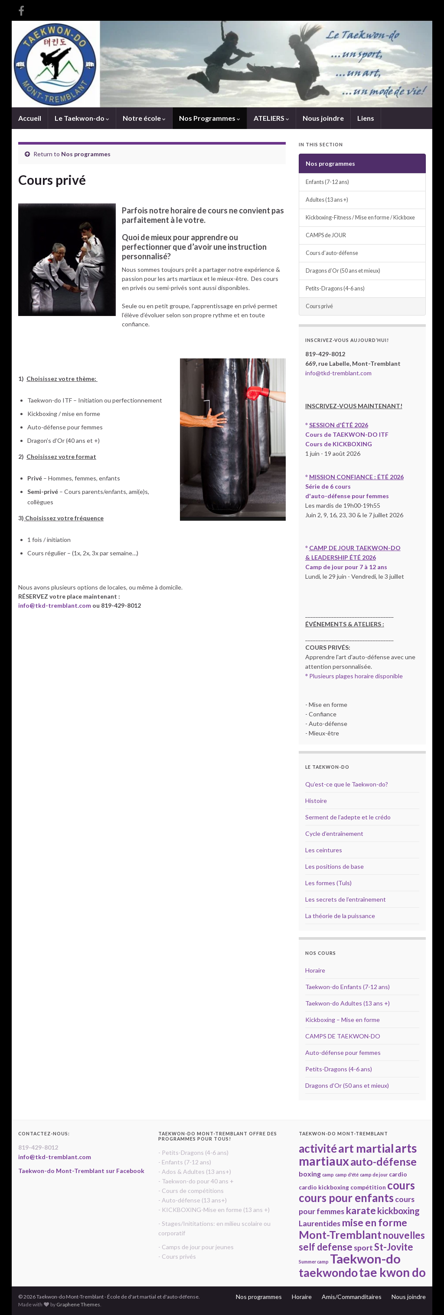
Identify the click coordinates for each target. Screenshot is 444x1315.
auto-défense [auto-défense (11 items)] (383, 1161)
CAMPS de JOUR (326, 235)
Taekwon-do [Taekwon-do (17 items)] (365, 1258)
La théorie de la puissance (340, 915)
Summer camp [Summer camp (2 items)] (314, 1261)
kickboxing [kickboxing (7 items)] (398, 1210)
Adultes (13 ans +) (327, 200)
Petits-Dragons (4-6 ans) (335, 288)
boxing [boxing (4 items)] (310, 1174)
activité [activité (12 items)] (318, 1148)
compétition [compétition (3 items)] (368, 1187)
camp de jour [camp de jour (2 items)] (374, 1174)
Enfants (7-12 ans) (327, 182)
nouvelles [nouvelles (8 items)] (404, 1235)
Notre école (144, 118)
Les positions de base (334, 866)
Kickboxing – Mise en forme (342, 1019)
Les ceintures (323, 850)
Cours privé (319, 306)
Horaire (315, 970)
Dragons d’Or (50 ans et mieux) (343, 271)
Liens (365, 118)
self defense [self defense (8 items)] (326, 1247)
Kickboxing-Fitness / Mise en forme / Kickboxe (360, 217)
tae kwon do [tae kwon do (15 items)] (392, 1272)
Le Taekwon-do (82, 118)
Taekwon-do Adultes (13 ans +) (347, 1003)
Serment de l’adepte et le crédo (348, 817)
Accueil (29, 118)
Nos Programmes (209, 118)
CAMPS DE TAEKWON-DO (342, 1036)
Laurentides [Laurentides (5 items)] (319, 1223)
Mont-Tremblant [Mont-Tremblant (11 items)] (340, 1234)
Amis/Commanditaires (352, 1296)
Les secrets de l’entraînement (345, 899)
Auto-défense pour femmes (343, 1052)
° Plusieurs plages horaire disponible (354, 676)
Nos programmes (86, 154)
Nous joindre (323, 118)
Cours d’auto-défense (332, 253)
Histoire (316, 800)
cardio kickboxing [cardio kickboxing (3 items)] (324, 1187)
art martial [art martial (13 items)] (366, 1148)
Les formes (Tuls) (328, 882)
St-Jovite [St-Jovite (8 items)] (393, 1247)
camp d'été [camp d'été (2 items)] (347, 1174)
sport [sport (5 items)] (363, 1247)
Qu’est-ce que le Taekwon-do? (346, 784)
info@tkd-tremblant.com (54, 605)
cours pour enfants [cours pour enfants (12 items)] (346, 1197)
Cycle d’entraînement (334, 833)
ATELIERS (271, 118)
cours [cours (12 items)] (401, 1185)
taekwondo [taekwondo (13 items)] (328, 1273)
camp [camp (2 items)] (328, 1174)
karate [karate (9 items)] (361, 1210)
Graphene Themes (78, 1304)
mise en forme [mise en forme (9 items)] (374, 1222)
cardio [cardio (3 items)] (398, 1174)
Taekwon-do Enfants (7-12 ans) (347, 986)
